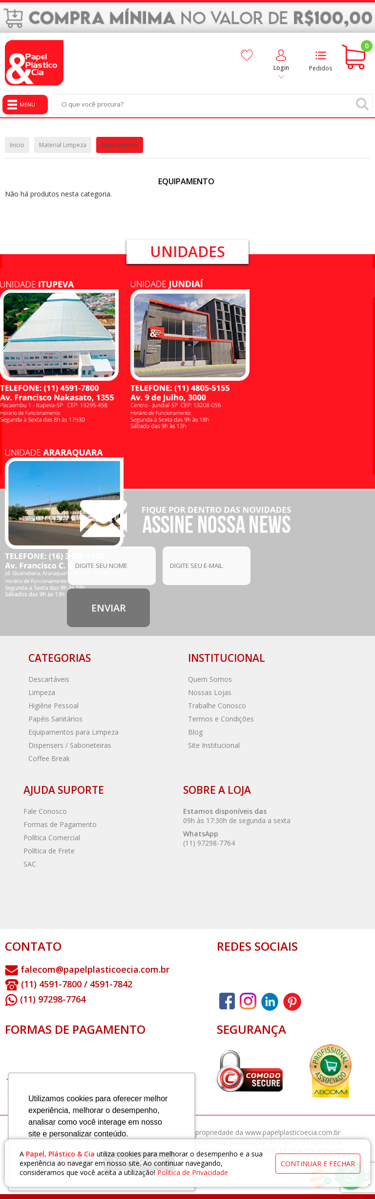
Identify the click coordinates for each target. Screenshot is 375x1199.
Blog (195, 732)
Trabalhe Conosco (217, 705)
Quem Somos (210, 679)
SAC (29, 864)
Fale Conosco (45, 811)
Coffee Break (49, 758)
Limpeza (41, 692)
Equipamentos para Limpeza (73, 732)
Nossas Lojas (209, 692)
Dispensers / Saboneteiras (69, 745)
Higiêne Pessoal (53, 705)
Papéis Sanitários (55, 718)
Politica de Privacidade (192, 1172)
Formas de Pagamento (60, 824)
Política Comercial (51, 837)
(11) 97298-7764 (209, 843)
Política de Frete (49, 850)
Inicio (17, 145)
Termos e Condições (221, 718)
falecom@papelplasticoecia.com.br (95, 969)
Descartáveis (48, 679)
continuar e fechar (318, 1163)
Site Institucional (214, 745)
